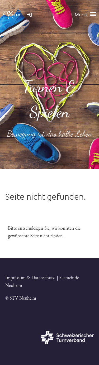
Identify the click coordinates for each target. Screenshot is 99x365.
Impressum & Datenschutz (30, 278)
